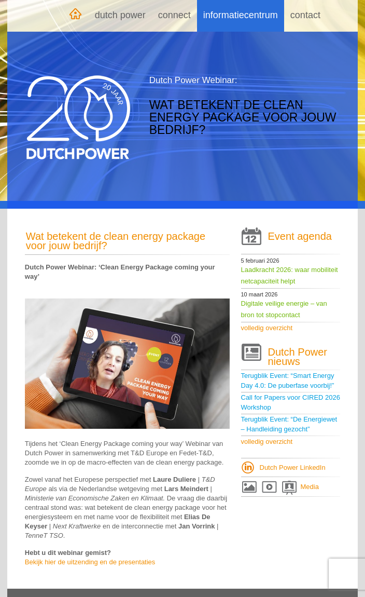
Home (75, 16)
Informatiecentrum (240, 15)
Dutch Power (120, 15)
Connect (174, 15)
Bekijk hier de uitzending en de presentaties (90, 562)
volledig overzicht (267, 328)
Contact (305, 15)
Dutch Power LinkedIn (293, 467)
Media (310, 487)
